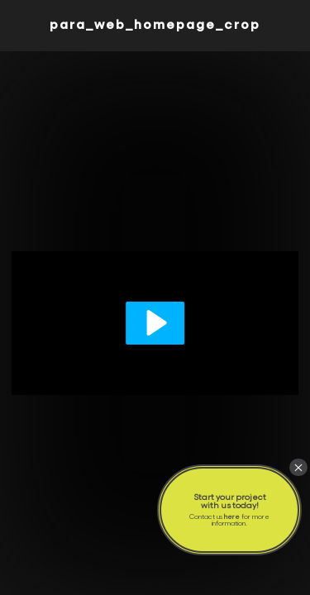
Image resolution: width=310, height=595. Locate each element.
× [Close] (298, 467)
